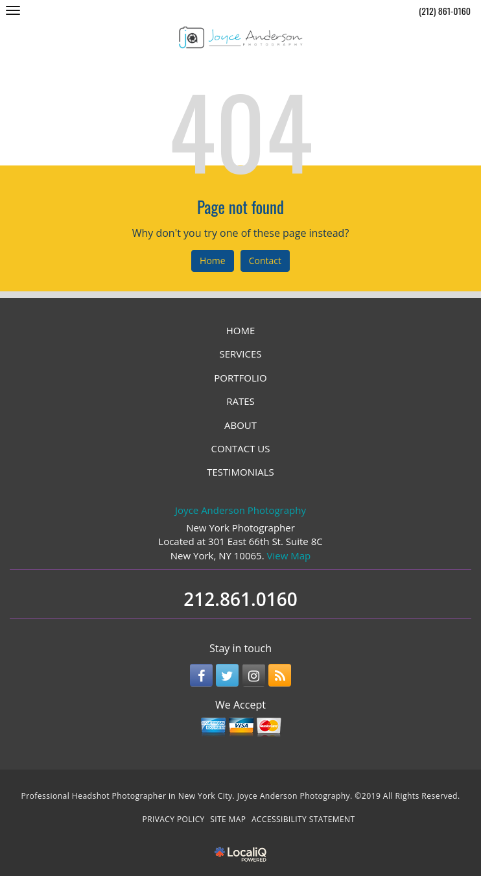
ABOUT (240, 425)
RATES (240, 401)
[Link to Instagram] (253, 675)
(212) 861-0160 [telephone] (445, 11)
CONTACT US (240, 448)
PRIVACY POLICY (174, 819)
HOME (240, 330)
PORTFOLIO (240, 377)
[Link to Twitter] (227, 675)
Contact (265, 260)
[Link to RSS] (279, 675)
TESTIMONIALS (240, 471)
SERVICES (241, 353)
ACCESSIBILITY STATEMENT (303, 819)
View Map (289, 555)
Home (213, 260)
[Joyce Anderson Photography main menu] (13, 10)
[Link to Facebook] (201, 675)
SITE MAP (228, 819)
